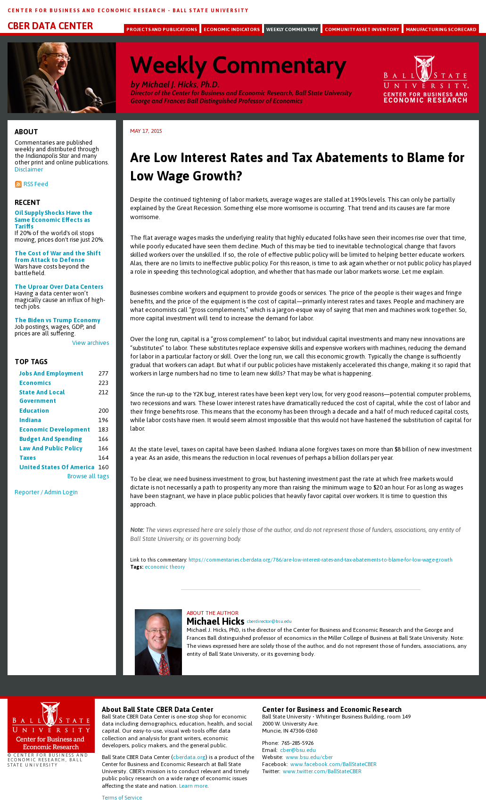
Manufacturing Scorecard (441, 29)
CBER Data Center (50, 26)
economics (35, 382)
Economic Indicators (232, 29)
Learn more (193, 786)
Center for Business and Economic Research (88, 10)
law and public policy (50, 448)
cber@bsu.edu (298, 750)
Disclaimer (29, 169)
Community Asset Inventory (362, 29)
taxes (27, 457)
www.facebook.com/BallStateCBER (333, 764)
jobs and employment (51, 373)
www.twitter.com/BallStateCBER (322, 771)
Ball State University (211, 10)
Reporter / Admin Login (46, 492)
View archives (90, 342)
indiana (30, 420)
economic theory (165, 567)
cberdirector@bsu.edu (269, 621)
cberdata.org (189, 757)
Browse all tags (88, 476)
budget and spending (50, 438)
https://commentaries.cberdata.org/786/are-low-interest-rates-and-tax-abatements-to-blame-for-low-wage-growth (321, 560)
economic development (54, 429)
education (34, 410)
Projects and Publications (161, 29)
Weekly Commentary (292, 29)
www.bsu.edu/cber (309, 757)
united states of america (56, 467)
